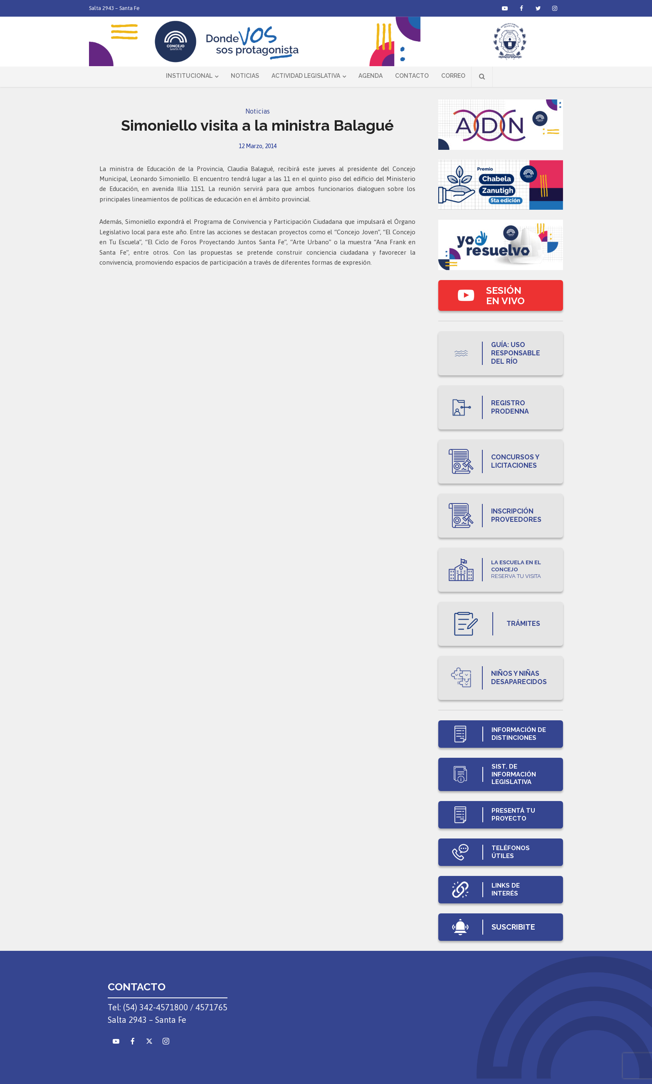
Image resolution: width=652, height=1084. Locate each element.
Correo (453, 75)
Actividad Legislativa (306, 75)
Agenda (370, 75)
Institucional (189, 75)
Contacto (412, 75)
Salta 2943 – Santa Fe (114, 8)
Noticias (245, 75)
